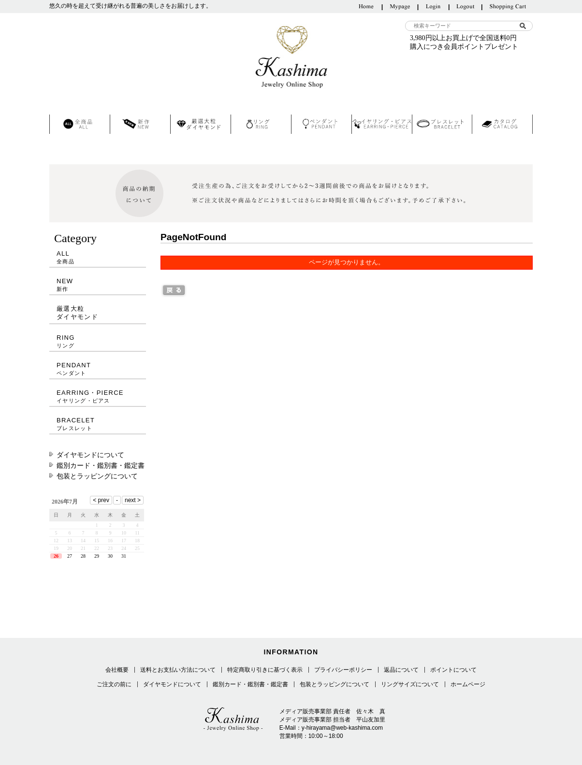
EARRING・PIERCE (98, 396)
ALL (98, 257)
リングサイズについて (410, 684)
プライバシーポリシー (343, 669)
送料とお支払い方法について (178, 669)
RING (98, 341)
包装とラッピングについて (97, 476)
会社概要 (117, 669)
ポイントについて (453, 669)
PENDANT (98, 368)
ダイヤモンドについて (90, 455)
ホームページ (468, 684)
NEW (98, 284)
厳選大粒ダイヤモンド (77, 312)
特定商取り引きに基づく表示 (265, 669)
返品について (401, 669)
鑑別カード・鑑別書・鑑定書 (101, 465)
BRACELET (98, 424)
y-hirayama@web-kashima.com (342, 727)
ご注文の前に (114, 684)
